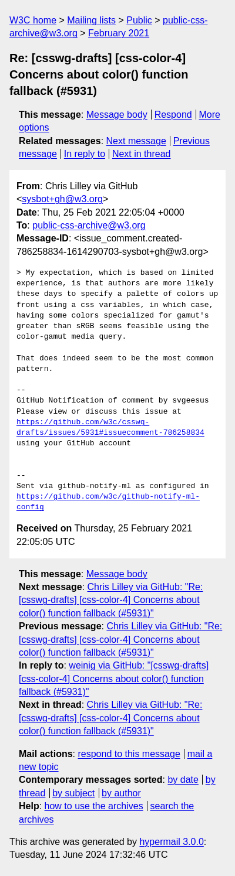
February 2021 (118, 33)
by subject (73, 793)
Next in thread (141, 154)
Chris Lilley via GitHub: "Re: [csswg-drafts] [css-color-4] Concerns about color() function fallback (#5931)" (111, 600)
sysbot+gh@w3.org (62, 199)
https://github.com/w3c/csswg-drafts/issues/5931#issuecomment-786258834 (110, 427)
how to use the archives (94, 806)
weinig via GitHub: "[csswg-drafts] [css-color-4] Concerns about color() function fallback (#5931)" (114, 678)
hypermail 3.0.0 (171, 842)
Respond (173, 115)
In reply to (84, 154)
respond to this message (129, 754)
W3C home (32, 20)
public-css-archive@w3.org (88, 225)
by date (182, 780)
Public (139, 20)
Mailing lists (91, 20)
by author (121, 793)
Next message (136, 141)
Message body (116, 115)
